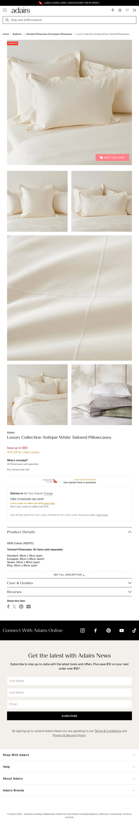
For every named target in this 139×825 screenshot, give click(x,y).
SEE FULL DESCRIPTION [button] (69, 574)
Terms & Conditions (108, 731)
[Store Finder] (113, 10)
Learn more (49, 503)
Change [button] (48, 493)
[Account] (120, 10)
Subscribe (69, 716)
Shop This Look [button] (112, 157)
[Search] (8, 20)
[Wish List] (127, 10)
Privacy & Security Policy (69, 735)
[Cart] (134, 10)
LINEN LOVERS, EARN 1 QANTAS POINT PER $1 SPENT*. (72, 3)
